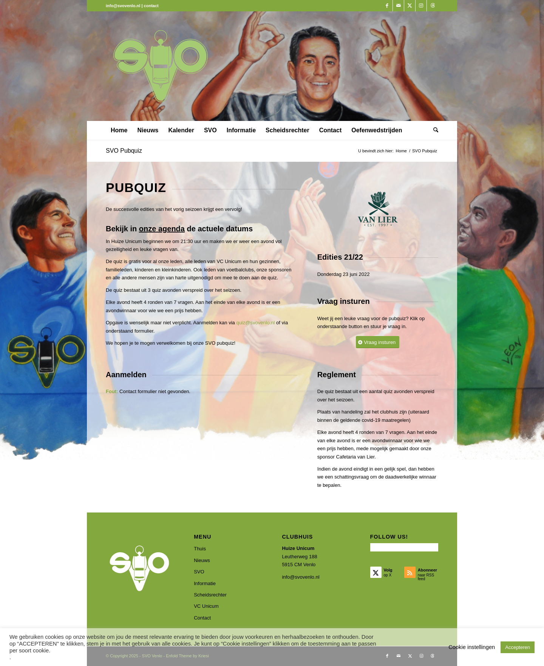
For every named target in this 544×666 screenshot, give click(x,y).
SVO (199, 572)
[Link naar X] (409, 5)
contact (151, 5)
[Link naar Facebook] (387, 5)
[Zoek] (433, 130)
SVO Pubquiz (124, 150)
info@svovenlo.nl (300, 577)
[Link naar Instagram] (421, 5)
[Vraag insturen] (377, 342)
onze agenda (162, 229)
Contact (202, 618)
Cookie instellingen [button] (471, 647)
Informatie (205, 583)
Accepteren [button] (517, 647)
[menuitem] (119, 130)
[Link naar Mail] (398, 5)
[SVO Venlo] (160, 66)
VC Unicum (206, 606)
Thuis (200, 548)
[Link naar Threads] (432, 5)
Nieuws (202, 560)
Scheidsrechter (210, 595)
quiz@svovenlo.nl (255, 322)
